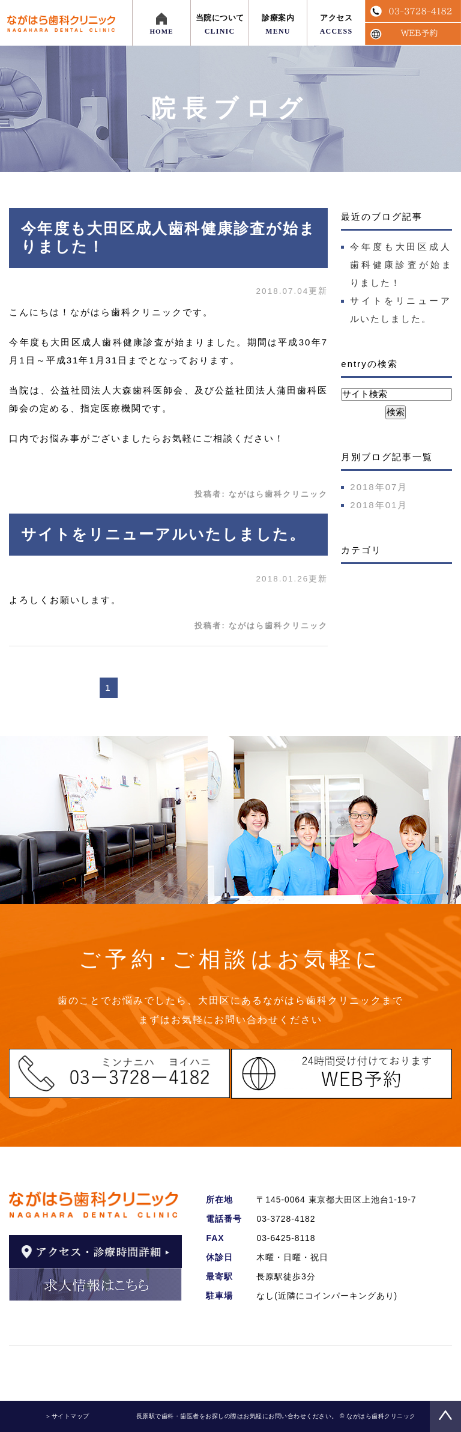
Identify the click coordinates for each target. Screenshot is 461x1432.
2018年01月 (379, 505)
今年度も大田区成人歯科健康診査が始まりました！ (400, 264)
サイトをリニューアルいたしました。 (163, 534)
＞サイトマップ (67, 1416)
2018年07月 (379, 487)
